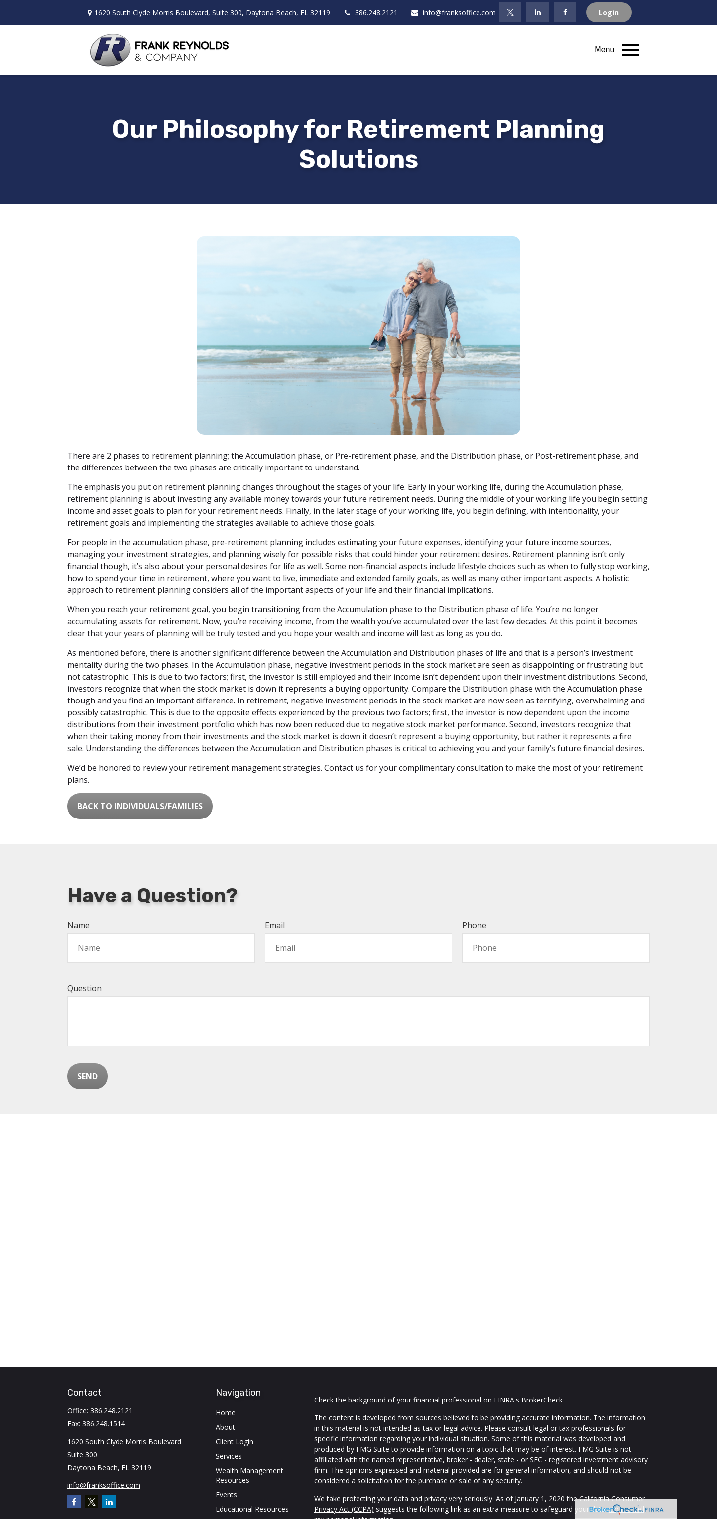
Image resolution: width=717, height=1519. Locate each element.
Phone (474, 925)
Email (275, 925)
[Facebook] (565, 12)
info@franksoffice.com (453, 12)
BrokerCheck (542, 1399)
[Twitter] (510, 12)
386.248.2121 (370, 12)
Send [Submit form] (87, 1076)
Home (226, 1412)
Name (78, 925)
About (225, 1427)
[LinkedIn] (537, 12)
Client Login (234, 1441)
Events (226, 1494)
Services (229, 1456)
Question (84, 988)
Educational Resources (252, 1509)
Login (609, 12)
